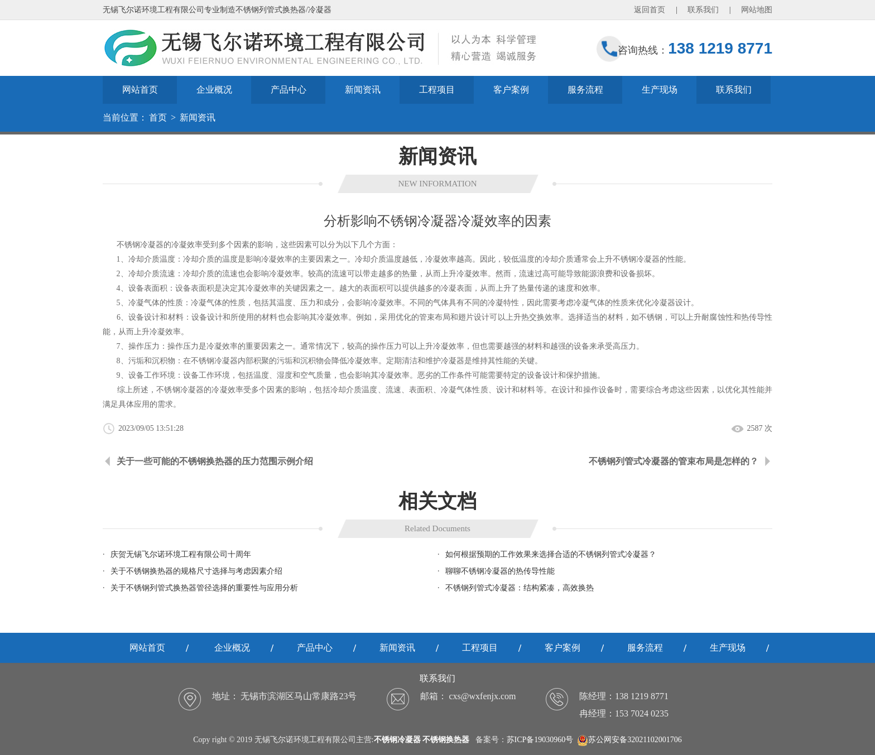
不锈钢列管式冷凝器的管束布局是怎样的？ (673, 461)
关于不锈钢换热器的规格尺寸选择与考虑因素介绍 (196, 571)
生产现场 (659, 89)
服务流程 (585, 89)
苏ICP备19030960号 (540, 739)
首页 (158, 117)
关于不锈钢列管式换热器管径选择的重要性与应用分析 (204, 588)
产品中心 (288, 89)
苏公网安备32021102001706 (629, 739)
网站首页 (140, 89)
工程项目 (437, 89)
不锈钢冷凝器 (636, 259)
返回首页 (649, 10)
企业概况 (214, 89)
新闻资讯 (363, 89)
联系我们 (703, 10)
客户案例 (511, 89)
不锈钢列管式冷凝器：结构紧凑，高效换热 (519, 588)
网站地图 (756, 10)
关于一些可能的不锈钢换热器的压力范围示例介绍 (215, 461)
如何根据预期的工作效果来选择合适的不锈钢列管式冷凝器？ (550, 554)
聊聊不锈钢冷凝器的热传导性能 (500, 571)
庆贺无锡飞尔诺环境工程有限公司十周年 (180, 554)
